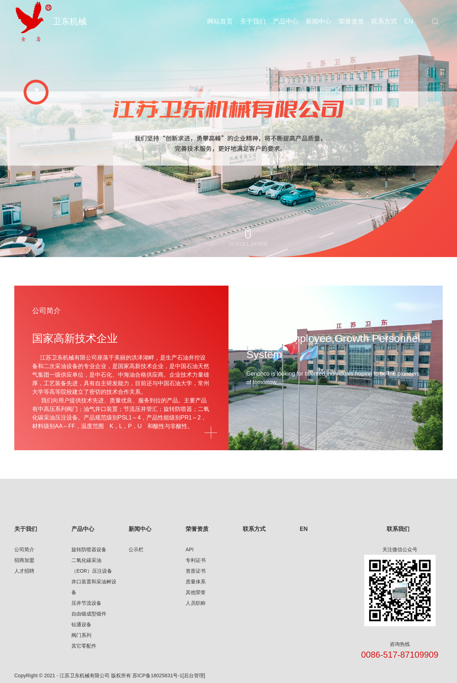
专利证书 (196, 560)
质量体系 (196, 581)
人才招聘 (24, 571)
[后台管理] (193, 675)
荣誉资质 (197, 529)
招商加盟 (24, 560)
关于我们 (25, 529)
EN (303, 529)
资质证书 (196, 571)
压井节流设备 (86, 603)
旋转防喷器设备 (88, 549)
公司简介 (24, 549)
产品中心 (82, 529)
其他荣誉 (196, 592)
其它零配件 (83, 646)
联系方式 (254, 529)
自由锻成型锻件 (88, 614)
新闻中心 (140, 529)
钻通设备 (81, 624)
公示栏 (136, 549)
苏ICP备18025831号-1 (157, 675)
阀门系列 (81, 635)
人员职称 (196, 603)
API (190, 549)
